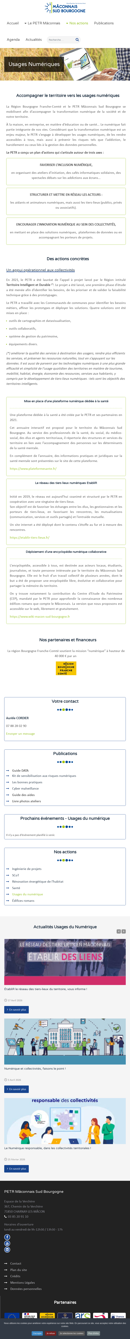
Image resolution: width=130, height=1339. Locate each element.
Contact (15, 1263)
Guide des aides (23, 795)
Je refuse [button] (51, 1333)
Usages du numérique (27, 894)
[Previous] (119, 931)
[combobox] (64, 39)
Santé (16, 888)
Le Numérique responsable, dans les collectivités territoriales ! (47, 1148)
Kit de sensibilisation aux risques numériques (44, 776)
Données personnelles (26, 1289)
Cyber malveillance (26, 788)
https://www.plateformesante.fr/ (33, 469)
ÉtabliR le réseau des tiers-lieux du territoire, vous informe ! (45, 989)
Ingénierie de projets (26, 869)
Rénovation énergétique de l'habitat (37, 881)
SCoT (15, 875)
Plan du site (18, 1270)
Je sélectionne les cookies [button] (71, 1333)
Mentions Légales (22, 1283)
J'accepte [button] (37, 1333)
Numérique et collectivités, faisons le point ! (35, 1068)
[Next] (124, 931)
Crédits (15, 1276)
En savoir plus (17, 1009)
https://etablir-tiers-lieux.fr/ (29, 537)
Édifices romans (23, 901)
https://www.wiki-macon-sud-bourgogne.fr (40, 616)
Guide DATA (20, 770)
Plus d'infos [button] (93, 1333)
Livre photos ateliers (26, 801)
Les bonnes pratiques (27, 782)
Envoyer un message (20, 734)
